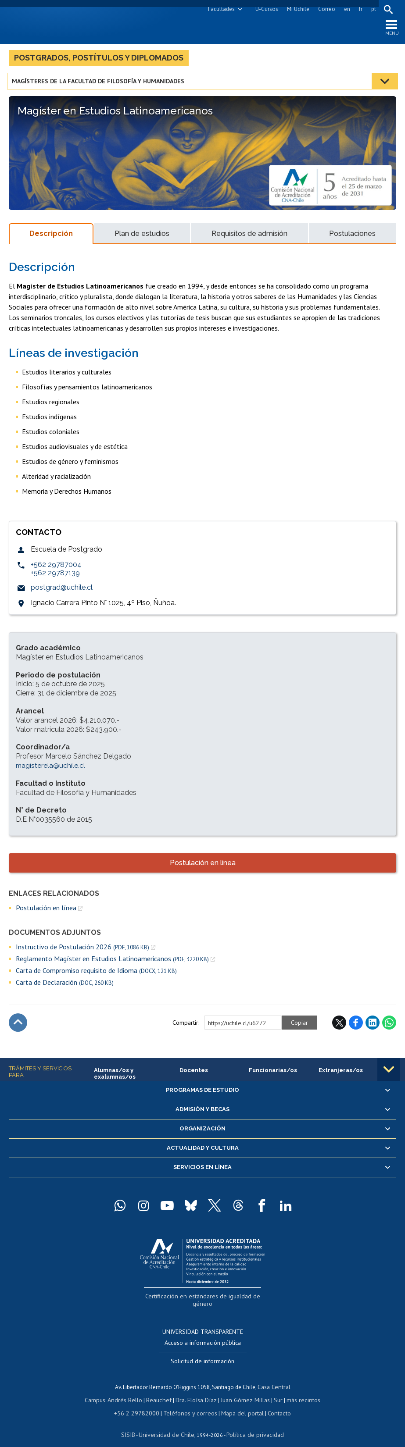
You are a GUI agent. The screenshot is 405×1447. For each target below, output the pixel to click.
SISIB (134, 1423)
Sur (274, 1390)
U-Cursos (265, 9)
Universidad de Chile (168, 1423)
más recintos (298, 1390)
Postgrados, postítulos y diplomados (98, 60)
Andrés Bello (130, 1390)
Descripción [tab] (51, 236)
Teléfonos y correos (189, 1402)
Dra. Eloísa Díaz (196, 1390)
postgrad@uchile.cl (62, 590)
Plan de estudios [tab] (142, 236)
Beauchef (161, 1390)
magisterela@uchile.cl (51, 768)
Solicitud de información (202, 1353)
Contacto (272, 1402)
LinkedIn (372, 1026)
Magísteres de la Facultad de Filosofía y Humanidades (100, 84)
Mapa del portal (237, 1402)
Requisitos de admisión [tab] (249, 236)
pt (371, 9)
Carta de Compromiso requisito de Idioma (96, 973)
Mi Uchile (296, 9)
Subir (18, 1025)
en (345, 9)
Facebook (356, 1025)
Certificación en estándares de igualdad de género (203, 1297)
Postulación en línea (203, 866)
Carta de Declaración (65, 985)
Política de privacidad (252, 1423)
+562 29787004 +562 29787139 (56, 571)
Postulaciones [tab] (352, 236)
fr (359, 9)
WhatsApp (389, 1025)
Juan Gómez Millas (243, 1390)
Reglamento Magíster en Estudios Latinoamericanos (112, 962)
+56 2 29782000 (141, 1402)
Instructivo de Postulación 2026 (82, 950)
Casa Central (274, 1378)
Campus (102, 1390)
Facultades (219, 9)
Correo (324, 9)
